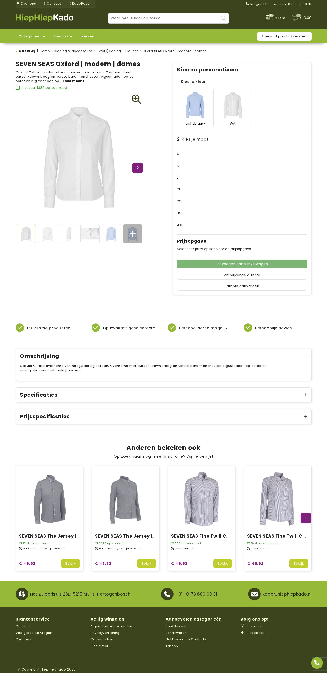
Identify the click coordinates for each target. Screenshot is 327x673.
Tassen (172, 640)
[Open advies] (317, 663)
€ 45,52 (27, 558)
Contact (53, 3)
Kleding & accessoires (73, 51)
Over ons (26, 3)
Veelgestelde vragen (34, 627)
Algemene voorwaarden (111, 621)
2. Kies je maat (193, 134)
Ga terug (27, 51)
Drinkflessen (176, 621)
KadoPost (79, 3)
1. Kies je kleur (191, 81)
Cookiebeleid (102, 634)
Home (45, 51)
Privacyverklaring (105, 627)
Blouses (132, 51)
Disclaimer (99, 640)
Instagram (253, 621)
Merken (87, 36)
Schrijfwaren (176, 627)
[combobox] (164, 18)
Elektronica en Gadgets (186, 634)
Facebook (252, 627)
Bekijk (70, 558)
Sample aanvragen (242, 281)
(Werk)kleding (109, 51)
